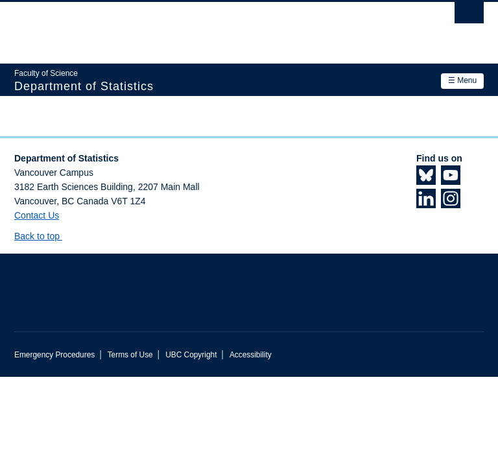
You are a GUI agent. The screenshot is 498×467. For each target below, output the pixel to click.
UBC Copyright (191, 354)
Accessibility (251, 354)
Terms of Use (130, 354)
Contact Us (36, 215)
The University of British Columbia (213, 26)
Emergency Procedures (54, 354)
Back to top (43, 236)
